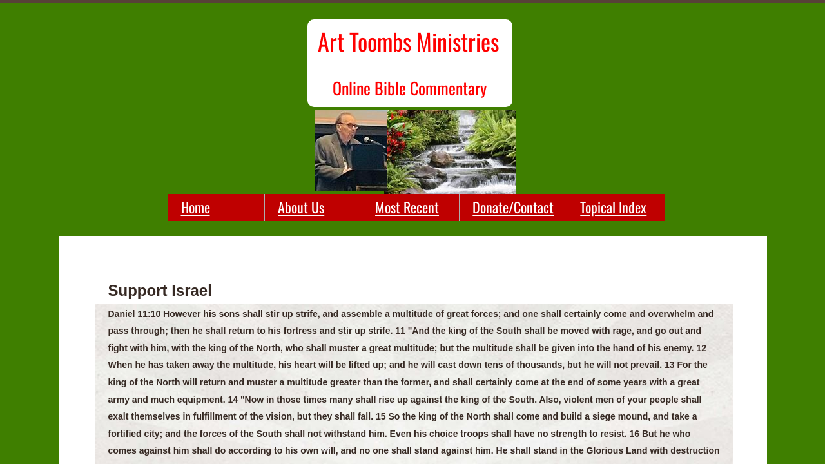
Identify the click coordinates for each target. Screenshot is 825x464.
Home (195, 207)
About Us (301, 207)
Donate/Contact (513, 207)
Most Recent (407, 207)
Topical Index (613, 207)
